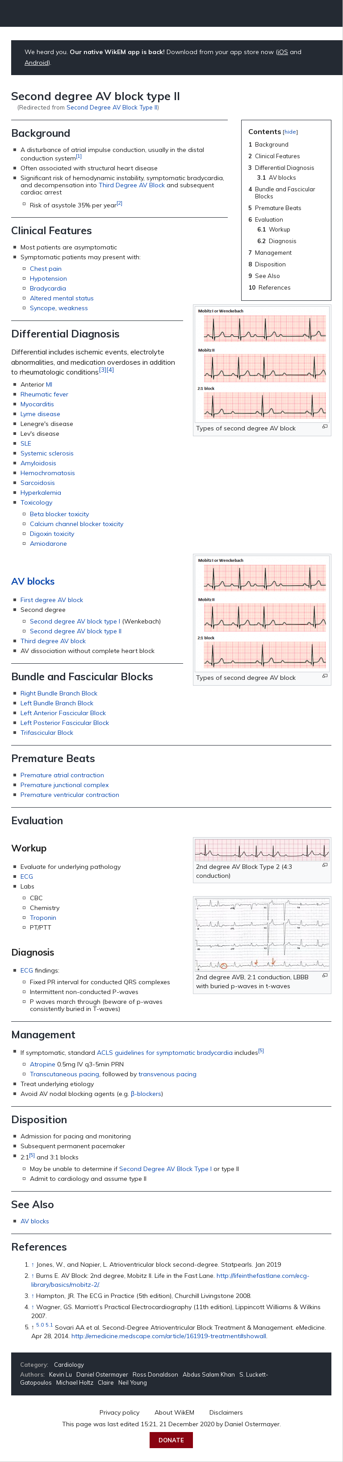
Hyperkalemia (41, 493)
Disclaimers (226, 1412)
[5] (261, 1050)
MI (49, 384)
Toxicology (36, 502)
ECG (27, 876)
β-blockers (146, 1094)
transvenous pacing (167, 1074)
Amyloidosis (38, 463)
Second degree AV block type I (75, 621)
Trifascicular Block (47, 733)
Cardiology (69, 1364)
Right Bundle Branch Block (59, 693)
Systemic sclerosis (47, 453)
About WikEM (174, 1412)
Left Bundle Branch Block (57, 703)
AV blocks (32, 581)
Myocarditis (37, 404)
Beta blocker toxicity (59, 514)
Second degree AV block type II (75, 631)
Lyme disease (40, 414)
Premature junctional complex (65, 785)
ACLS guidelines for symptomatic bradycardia (165, 1053)
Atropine (42, 1064)
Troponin (43, 918)
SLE (26, 443)
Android (36, 63)
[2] (119, 202)
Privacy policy (119, 1412)
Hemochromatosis (48, 473)
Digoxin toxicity (52, 534)
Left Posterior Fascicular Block (65, 723)
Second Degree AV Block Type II (112, 107)
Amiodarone (48, 543)
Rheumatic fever (44, 394)
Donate (171, 1440)
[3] (102, 369)
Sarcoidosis (38, 483)
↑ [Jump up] (32, 1264)
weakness (73, 308)
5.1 (49, 1325)
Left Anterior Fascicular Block (63, 713)
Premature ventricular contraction (70, 795)
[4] (110, 369)
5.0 (40, 1325)
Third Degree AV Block (132, 185)
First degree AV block (52, 600)
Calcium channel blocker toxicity (76, 524)
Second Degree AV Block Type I (165, 1169)
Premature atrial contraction (62, 775)
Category (33, 1364)
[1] (79, 155)
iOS (283, 52)
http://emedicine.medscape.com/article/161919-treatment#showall (168, 1336)
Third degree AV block (53, 641)
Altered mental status (62, 298)
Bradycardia (48, 288)
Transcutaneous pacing (64, 1074)
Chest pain (46, 269)
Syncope (42, 308)
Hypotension (48, 278)
